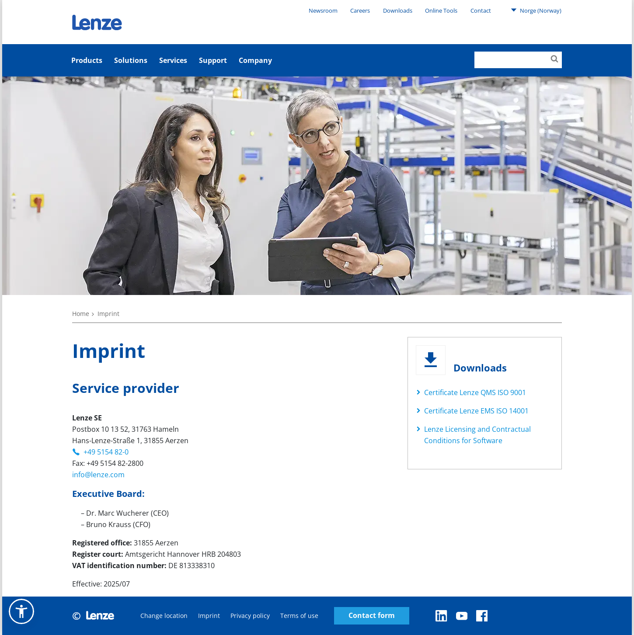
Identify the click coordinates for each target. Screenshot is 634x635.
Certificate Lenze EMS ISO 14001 (476, 411)
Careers (360, 10)
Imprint (209, 615)
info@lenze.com (98, 474)
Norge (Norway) (536, 10)
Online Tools (441, 10)
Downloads (397, 10)
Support (213, 60)
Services (173, 60)
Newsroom (323, 10)
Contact (480, 10)
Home (80, 313)
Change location (164, 615)
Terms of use (299, 615)
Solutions (130, 60)
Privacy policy (250, 615)
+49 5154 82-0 (106, 452)
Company (255, 60)
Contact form (371, 615)
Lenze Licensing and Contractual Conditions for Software (477, 434)
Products (86, 60)
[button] (21, 611)
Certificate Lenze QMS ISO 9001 (475, 392)
